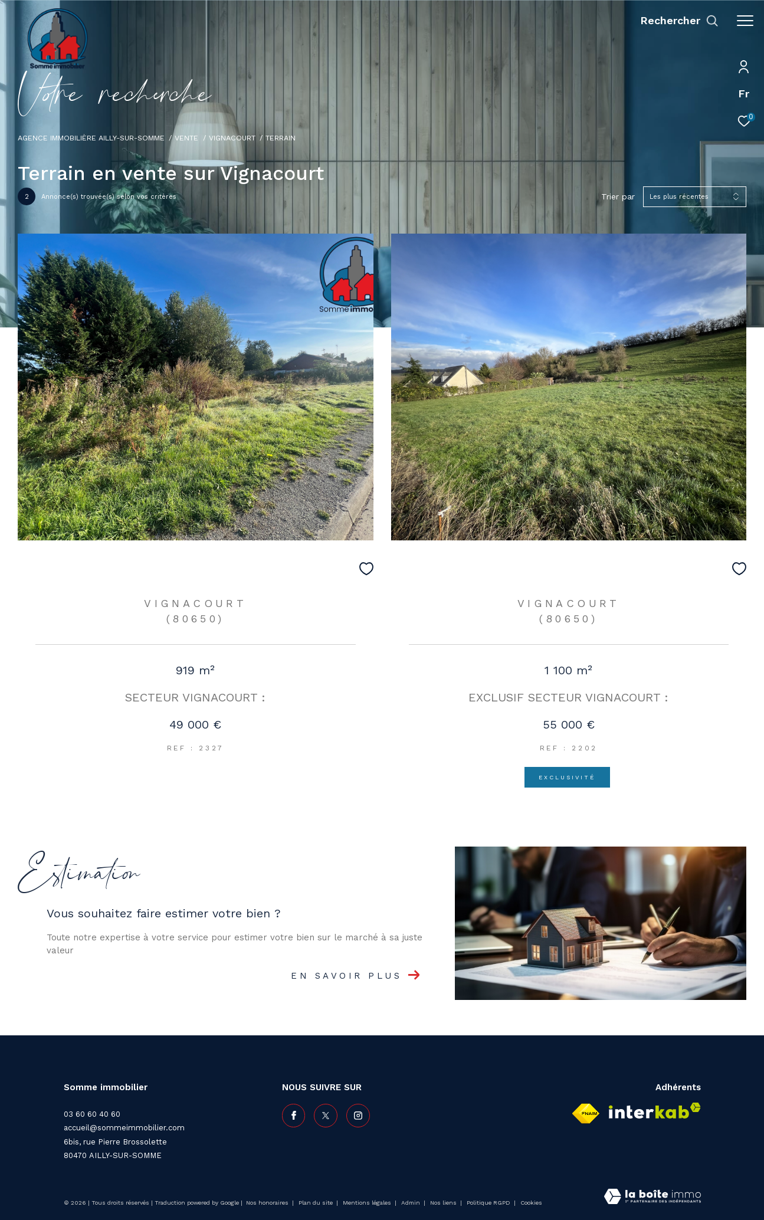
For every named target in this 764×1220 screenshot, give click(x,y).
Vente (186, 137)
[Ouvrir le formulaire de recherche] (679, 20)
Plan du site (317, 1202)
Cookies (531, 1202)
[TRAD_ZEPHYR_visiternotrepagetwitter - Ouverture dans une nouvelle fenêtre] (325, 1115)
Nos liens (444, 1202)
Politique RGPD (488, 1202)
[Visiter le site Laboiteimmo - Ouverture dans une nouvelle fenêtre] (652, 1197)
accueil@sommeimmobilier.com (124, 1127)
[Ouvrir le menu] (745, 20)
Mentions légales (368, 1202)
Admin (411, 1202)
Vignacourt (232, 137)
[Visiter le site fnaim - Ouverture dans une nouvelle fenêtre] (586, 1113)
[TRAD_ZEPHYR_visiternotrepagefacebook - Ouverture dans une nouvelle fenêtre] (294, 1115)
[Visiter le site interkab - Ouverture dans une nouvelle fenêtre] (655, 1111)
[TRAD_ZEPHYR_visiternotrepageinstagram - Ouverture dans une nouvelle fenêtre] (358, 1115)
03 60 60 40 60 (92, 1114)
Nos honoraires (268, 1202)
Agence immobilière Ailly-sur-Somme (91, 137)
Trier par (618, 196)
